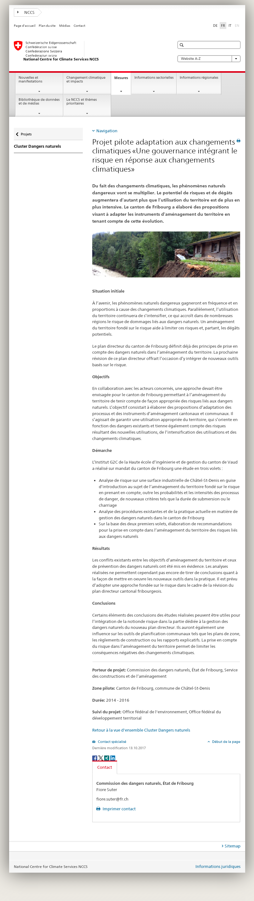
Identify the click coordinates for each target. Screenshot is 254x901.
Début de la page (225, 741)
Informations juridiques (217, 866)
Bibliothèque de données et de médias (39, 102)
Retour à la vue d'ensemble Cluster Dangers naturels (141, 730)
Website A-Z (209, 59)
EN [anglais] (237, 25)
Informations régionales (199, 78)
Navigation (106, 130)
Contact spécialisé (111, 741)
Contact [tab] (104, 767)
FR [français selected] (223, 25)
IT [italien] (230, 25)
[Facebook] (95, 757)
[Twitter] (101, 757)
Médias (64, 25)
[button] (182, 44)
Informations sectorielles (153, 78)
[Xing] (107, 757)
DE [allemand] (215, 25)
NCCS (26, 12)
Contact (79, 25)
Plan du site (47, 25)
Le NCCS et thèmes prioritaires (81, 102)
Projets (25, 132)
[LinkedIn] (112, 757)
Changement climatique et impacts (85, 80)
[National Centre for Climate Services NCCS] (88, 51)
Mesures (122, 79)
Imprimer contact (119, 808)
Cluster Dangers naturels (37, 146)
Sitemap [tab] (232, 845)
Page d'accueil (25, 25)
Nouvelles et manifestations (30, 80)
